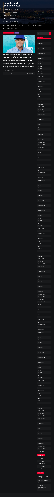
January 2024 (41, 48)
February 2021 (41, 137)
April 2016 (40, 284)
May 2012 (40, 403)
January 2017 (41, 261)
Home (4, 25)
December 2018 (41, 203)
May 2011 (40, 433)
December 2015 (41, 294)
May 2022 (40, 99)
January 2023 (41, 78)
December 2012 (41, 385)
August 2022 (40, 91)
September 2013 (41, 362)
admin (5, 70)
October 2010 (41, 451)
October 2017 (41, 238)
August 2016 (40, 274)
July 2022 (40, 94)
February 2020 (41, 167)
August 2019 (40, 182)
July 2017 (40, 246)
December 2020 (41, 142)
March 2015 (40, 317)
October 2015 (41, 299)
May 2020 (40, 160)
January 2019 (41, 200)
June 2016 (40, 279)
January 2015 (41, 322)
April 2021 (40, 132)
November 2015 (41, 296)
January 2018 (41, 230)
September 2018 (41, 210)
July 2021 (40, 124)
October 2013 (41, 360)
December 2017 (41, 233)
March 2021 (40, 134)
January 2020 (41, 170)
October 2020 (41, 147)
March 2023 (40, 73)
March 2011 (40, 438)
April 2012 (40, 405)
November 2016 (41, 266)
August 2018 (40, 213)
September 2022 (41, 89)
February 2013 (41, 380)
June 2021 (40, 127)
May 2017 (40, 251)
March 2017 (40, 256)
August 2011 (40, 425)
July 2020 (40, 154)
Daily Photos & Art (8, 73)
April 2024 (40, 40)
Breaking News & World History (8, 32)
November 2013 (41, 357)
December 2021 (41, 111)
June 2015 (40, 309)
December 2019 (41, 172)
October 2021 (41, 116)
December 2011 (41, 415)
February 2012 (41, 410)
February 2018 (41, 228)
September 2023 (41, 58)
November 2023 (41, 53)
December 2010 (41, 446)
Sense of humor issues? (37, 25)
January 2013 (41, 382)
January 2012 (41, 413)
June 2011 (40, 431)
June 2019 (40, 187)
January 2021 (41, 139)
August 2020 (40, 152)
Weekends (40, 485)
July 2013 (40, 367)
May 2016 (40, 281)
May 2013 (40, 372)
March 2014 (40, 347)
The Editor (21, 25)
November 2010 (41, 448)
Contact (16, 28)
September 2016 (41, 271)
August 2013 (40, 365)
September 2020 (41, 149)
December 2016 (41, 263)
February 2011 (41, 441)
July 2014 (40, 337)
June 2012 (40, 400)
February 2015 (41, 319)
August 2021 (40, 122)
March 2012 (40, 408)
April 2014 (40, 344)
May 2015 (40, 312)
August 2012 (40, 395)
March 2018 (40, 225)
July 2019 (40, 185)
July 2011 (40, 428)
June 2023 (40, 66)
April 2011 (40, 436)
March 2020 (40, 165)
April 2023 (40, 71)
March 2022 (40, 104)
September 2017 (41, 241)
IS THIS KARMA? (28, 25)
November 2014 (41, 327)
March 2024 (40, 43)
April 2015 (40, 314)
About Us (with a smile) (12, 25)
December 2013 (41, 355)
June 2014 (40, 339)
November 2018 (41, 205)
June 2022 (40, 96)
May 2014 (40, 342)
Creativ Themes (38, 494)
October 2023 (41, 56)
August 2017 (40, 243)
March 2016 (40, 286)
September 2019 (41, 180)
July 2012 (40, 398)
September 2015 (41, 301)
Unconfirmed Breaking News (11, 4)
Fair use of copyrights (7, 28)
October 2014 (41, 329)
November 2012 (41, 388)
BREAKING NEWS (30, 73)
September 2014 (41, 332)
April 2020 (40, 162)
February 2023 (41, 76)
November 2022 (41, 84)
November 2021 (41, 114)
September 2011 (41, 423)
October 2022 (41, 86)
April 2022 (40, 101)
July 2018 (40, 215)
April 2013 (40, 375)
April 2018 (40, 223)
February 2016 (41, 289)
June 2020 (40, 157)
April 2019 (40, 192)
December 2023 (41, 51)
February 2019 (41, 198)
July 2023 (40, 63)
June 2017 (40, 248)
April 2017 (40, 253)
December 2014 (41, 324)
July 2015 (40, 306)
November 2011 (41, 418)
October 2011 (41, 420)
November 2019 (41, 175)
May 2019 (40, 190)
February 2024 (41, 46)
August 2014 (40, 334)
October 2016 (41, 268)
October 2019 (41, 177)
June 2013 (40, 370)
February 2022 (41, 106)
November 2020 (41, 144)
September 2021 (41, 119)
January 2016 (41, 291)
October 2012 (41, 390)
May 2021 (40, 129)
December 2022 (41, 81)
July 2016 (40, 276)
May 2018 (40, 220)
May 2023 (40, 68)
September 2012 (41, 393)
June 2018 (40, 218)
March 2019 (40, 195)
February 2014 (41, 350)
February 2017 (41, 258)
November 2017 (41, 236)
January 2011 (41, 443)
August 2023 (40, 61)
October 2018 (41, 208)
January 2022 (41, 109)
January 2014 (41, 352)
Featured (16, 32)
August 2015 (40, 304)
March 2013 (40, 377)
